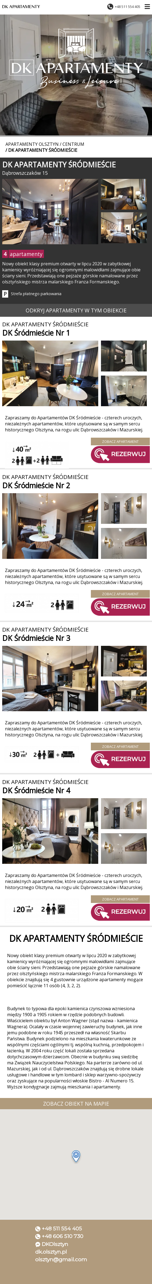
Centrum (73, 144)
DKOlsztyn (55, 1244)
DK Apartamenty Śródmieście (42, 150)
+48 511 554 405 (62, 1228)
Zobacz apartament (120, 441)
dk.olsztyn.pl (51, 1251)
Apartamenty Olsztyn (32, 144)
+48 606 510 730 (62, 1236)
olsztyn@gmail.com (61, 1259)
